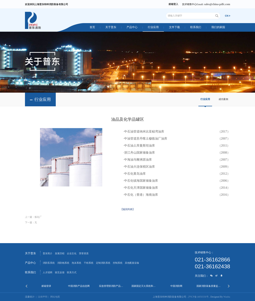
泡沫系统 (76, 263)
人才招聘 (47, 272)
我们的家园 (218, 27)
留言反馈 (59, 272)
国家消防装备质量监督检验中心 (209, 286)
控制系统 (117, 263)
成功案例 (223, 99)
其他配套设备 (132, 263)
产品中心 (132, 27)
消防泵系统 (49, 263)
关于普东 (110, 27)
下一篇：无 (31, 222)
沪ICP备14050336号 (198, 297)
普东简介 (47, 253)
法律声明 (44, 297)
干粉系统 (88, 263)
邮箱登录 (46, 286)
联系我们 (195, 27)
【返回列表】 (127, 209)
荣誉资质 (84, 253)
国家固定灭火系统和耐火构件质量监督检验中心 (144, 286)
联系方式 (71, 272)
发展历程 (59, 253)
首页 (92, 27)
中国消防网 (176, 286)
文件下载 (174, 27)
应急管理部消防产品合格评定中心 (111, 286)
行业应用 (153, 27)
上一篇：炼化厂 (33, 217)
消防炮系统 (63, 263)
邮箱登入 (173, 4)
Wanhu (226, 297)
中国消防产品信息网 (79, 286)
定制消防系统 (103, 263)
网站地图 (55, 297)
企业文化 (71, 253)
